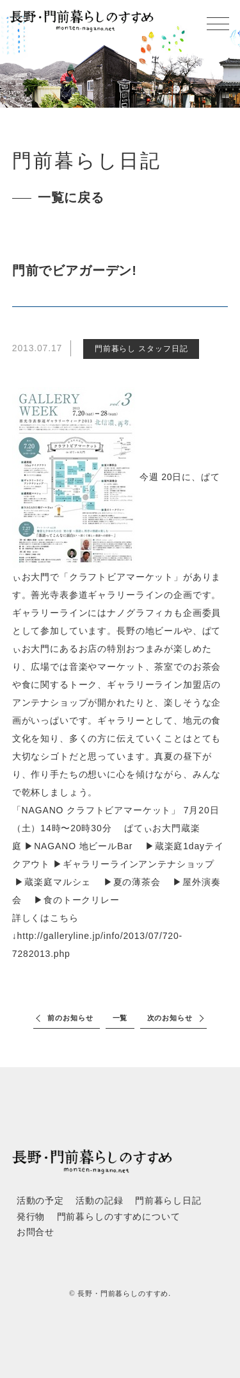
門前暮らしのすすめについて (118, 1217)
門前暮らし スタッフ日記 (141, 348)
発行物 (31, 1217)
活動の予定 (40, 1201)
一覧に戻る (71, 197)
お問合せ (35, 1232)
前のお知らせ (70, 1018)
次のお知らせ (170, 1018)
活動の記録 (99, 1201)
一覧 (120, 1018)
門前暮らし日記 (168, 1201)
